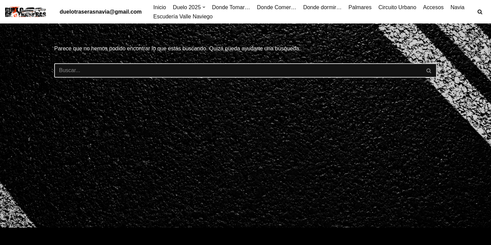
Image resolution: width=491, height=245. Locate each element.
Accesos (433, 7)
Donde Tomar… (231, 7)
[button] (204, 7)
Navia (457, 7)
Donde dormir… (322, 7)
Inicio (159, 7)
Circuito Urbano (397, 7)
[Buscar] (479, 11)
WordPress (83, 236)
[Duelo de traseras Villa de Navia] (27, 12)
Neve (11, 236)
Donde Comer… (277, 7)
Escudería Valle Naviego (183, 16)
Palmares (360, 7)
